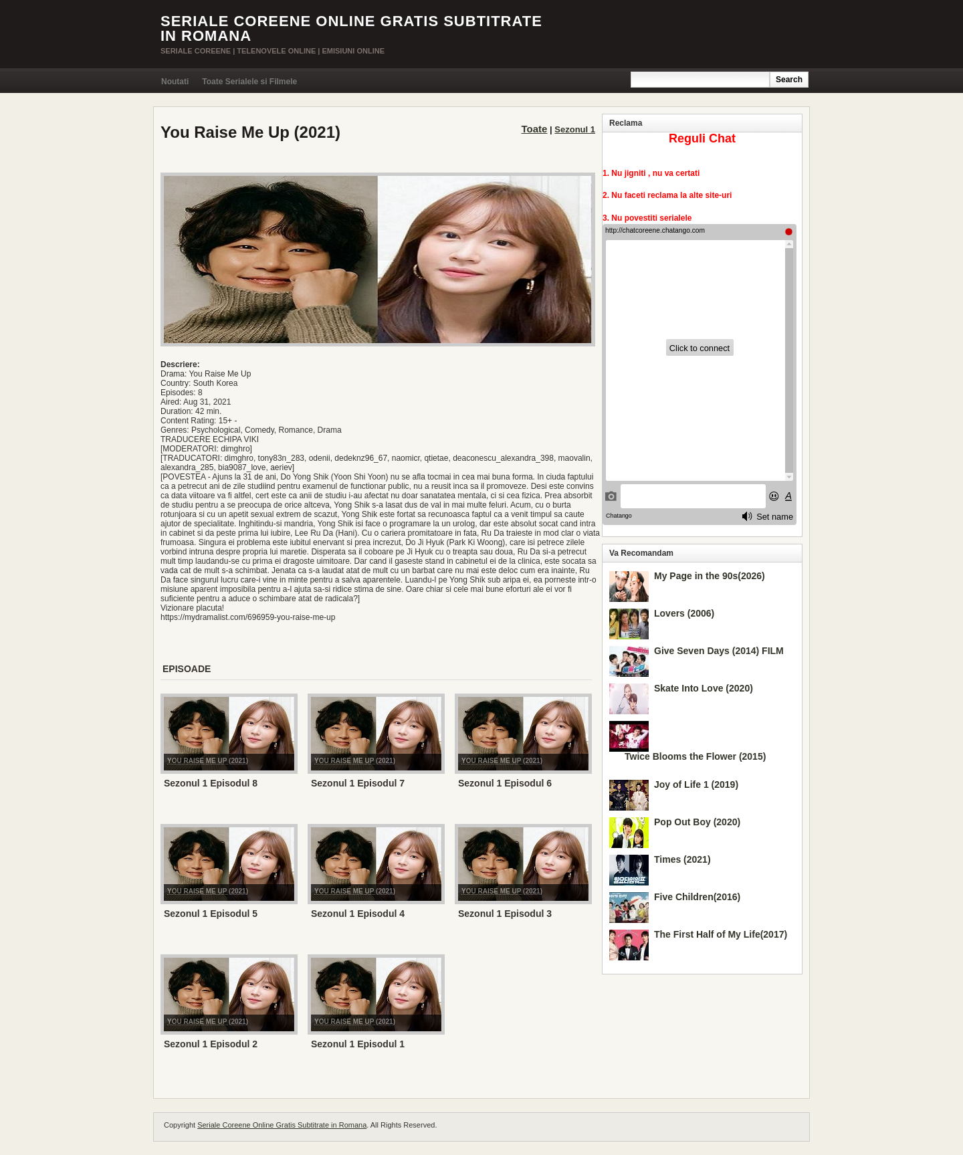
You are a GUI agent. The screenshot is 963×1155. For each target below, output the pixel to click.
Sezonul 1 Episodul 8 (210, 783)
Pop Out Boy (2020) (697, 822)
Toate (535, 128)
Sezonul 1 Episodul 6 (505, 783)
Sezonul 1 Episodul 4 (358, 913)
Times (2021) (682, 859)
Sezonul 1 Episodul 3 (505, 913)
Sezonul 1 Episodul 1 (358, 1044)
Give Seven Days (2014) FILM (719, 650)
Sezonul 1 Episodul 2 (210, 1044)
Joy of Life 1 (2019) (696, 784)
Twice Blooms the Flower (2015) (695, 756)
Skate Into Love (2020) (703, 688)
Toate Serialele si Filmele (249, 81)
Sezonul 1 (574, 129)
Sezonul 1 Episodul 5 (210, 913)
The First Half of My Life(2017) (720, 934)
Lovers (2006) (684, 613)
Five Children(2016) (697, 896)
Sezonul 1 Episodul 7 (358, 783)
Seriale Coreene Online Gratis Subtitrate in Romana (351, 28)
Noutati (175, 81)
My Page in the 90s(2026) (709, 575)
